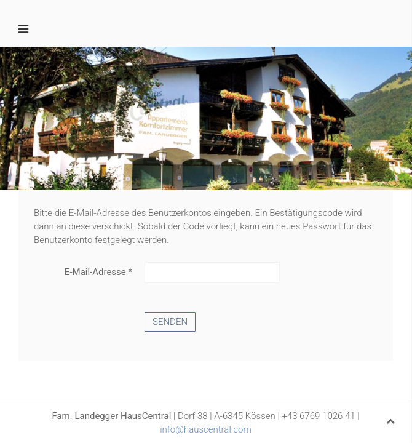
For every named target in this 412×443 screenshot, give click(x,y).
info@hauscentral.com (206, 429)
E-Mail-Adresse (98, 271)
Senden (170, 321)
